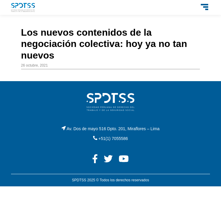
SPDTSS (79, 180)
